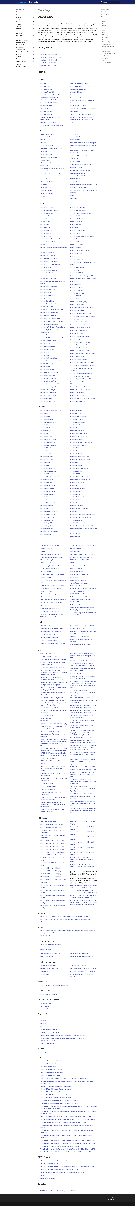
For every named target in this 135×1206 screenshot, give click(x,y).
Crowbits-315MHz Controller (49, 531)
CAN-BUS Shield (75, 134)
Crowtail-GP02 (74, 270)
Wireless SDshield (46, 190)
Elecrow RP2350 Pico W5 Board (50, 1032)
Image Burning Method (47, 1043)
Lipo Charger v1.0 (45, 971)
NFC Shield (43, 184)
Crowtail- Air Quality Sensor (48, 279)
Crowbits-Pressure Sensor (48, 491)
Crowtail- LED (44, 224)
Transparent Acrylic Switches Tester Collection (54, 985)
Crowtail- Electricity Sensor (78, 330)
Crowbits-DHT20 (75, 537)
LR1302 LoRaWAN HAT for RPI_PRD (51, 1072)
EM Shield (43, 196)
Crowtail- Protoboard (46, 295)
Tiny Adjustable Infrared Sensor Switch (82, 566)
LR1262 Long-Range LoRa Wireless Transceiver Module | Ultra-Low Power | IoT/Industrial (67, 1116)
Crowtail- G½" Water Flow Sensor (80, 345)
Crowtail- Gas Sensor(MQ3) (78, 302)
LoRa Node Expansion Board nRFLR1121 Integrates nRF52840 (59, 1100)
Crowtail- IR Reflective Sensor (49, 358)
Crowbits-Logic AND (46, 520)
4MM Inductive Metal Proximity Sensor (52, 574)
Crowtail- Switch (75, 216)
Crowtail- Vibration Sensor (78, 210)
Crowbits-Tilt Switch (46, 459)
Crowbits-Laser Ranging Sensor (80, 480)
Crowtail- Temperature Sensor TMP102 (82, 365)
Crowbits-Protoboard (46, 508)
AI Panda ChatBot (45, 1175)
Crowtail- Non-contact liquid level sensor (82, 353)
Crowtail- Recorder (76, 222)
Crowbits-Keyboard (76, 451)
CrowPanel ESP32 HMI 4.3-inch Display (52, 849)
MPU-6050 (43, 605)
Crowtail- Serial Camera (77, 356)
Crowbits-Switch (45, 465)
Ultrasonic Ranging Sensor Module (50, 560)
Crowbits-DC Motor (46, 428)
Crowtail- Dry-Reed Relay (48, 273)
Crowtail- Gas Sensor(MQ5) (48, 381)
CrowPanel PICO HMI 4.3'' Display (50, 877)
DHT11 (72, 563)
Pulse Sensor (74, 577)
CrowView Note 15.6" (46, 936)
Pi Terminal (43, 882)
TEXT (72, 122)
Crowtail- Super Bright (47, 301)
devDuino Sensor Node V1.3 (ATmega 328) (83, 971)
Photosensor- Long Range (48, 597)
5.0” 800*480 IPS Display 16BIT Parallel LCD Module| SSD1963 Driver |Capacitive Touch (82, 762)
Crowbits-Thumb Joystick (78, 445)
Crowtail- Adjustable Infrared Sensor (51, 384)
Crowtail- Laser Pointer (77, 310)
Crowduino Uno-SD (46, 86)
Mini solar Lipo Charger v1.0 (48, 163)
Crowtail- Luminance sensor (78, 359)
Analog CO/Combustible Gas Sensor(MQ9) (83, 545)
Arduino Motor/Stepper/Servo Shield (81, 164)
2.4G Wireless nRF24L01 (47, 634)
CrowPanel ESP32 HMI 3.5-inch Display (52, 846)
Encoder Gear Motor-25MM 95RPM (81, 557)
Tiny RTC (43, 551)
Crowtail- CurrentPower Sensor (79, 250)
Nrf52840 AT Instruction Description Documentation (56, 1086)
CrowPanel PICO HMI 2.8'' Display (50, 871)
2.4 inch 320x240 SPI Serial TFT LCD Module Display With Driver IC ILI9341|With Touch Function (83, 693)
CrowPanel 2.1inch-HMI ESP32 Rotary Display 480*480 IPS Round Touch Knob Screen (82, 867)
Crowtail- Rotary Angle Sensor (49, 372)
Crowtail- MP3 (74, 227)
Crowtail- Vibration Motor (48, 341)
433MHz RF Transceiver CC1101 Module (52, 643)
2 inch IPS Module (75, 673)
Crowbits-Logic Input (46, 529)
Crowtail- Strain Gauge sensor (49, 324)
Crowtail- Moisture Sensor (48, 346)
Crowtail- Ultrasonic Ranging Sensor (81, 313)
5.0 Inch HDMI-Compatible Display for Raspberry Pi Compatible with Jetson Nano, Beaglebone (53, 710)
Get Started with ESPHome (48, 66)
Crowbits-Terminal (45, 500)
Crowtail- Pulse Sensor (47, 276)
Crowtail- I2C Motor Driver (48, 289)
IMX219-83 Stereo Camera (78, 187)
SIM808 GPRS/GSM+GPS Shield (80, 170)
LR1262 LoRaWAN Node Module (50, 1075)
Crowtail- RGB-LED (76, 296)
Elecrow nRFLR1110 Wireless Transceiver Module (55, 1089)
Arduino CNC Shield (76, 92)
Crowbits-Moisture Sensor (78, 534)
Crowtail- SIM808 (45, 267)
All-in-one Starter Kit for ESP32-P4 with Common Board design (59, 1169)
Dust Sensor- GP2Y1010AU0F (79, 574)
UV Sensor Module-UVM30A (78, 597)
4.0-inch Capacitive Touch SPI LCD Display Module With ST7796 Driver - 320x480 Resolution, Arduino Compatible (83, 747)
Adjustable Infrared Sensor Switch (50, 554)
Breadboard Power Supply (48, 966)
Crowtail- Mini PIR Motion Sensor (50, 318)
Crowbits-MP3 (44, 433)
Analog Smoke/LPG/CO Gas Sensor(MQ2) (83, 588)
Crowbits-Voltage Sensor (78, 454)
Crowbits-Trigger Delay (47, 517)
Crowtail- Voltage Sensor (77, 333)
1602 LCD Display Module (48, 786)
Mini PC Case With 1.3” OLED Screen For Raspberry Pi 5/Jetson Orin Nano (62, 1035)
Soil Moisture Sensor (76, 605)
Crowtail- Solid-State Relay (48, 286)
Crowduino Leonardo (46, 111)
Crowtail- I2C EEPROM (77, 219)
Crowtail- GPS (44, 245)
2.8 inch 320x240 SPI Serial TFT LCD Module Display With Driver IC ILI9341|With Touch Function (83, 700)
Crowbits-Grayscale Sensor (78, 436)
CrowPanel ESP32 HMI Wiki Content (51, 827)
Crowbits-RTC (74, 485)
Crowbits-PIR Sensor (46, 456)
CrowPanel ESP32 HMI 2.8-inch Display (52, 843)
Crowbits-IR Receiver (76, 419)
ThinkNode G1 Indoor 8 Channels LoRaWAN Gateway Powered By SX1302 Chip (64, 1122)
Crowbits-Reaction (46, 451)
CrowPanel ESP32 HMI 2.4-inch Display (52, 840)
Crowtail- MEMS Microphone (49, 312)
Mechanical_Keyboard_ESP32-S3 (50, 945)
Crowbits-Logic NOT (46, 526)
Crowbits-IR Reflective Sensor (49, 474)
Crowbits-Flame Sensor (47, 468)
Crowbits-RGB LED (76, 410)
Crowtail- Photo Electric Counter (80, 328)
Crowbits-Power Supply (47, 514)
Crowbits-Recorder (46, 436)
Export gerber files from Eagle (79, 953)
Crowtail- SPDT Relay (46, 298)
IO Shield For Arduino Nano (78, 89)
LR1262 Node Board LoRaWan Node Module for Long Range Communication (63, 1078)
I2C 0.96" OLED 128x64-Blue (49, 656)
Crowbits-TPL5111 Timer (48, 439)
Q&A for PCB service (46, 956)
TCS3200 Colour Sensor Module (50, 617)
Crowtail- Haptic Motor (47, 307)
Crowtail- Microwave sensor (48, 270)
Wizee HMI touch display (48, 822)
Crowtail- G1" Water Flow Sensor (80, 351)
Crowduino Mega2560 (47, 92)
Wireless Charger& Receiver (48, 640)
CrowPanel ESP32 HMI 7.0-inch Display (52, 855)
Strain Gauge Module (46, 571)
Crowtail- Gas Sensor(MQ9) (48, 390)
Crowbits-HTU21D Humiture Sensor (81, 477)
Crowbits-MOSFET (46, 431)
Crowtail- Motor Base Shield (78, 387)
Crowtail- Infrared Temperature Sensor (52, 239)
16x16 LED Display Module (48, 789)
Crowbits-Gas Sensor (76, 425)
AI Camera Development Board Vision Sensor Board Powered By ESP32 (62, 1172)
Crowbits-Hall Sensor (46, 480)
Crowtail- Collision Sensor (48, 395)
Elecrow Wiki (20, 9)
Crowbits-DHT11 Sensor (77, 422)
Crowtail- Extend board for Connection (81, 325)
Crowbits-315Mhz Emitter (48, 503)
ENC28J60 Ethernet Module (78, 594)
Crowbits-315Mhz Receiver (78, 416)
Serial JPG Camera (76, 568)
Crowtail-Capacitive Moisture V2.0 (80, 379)
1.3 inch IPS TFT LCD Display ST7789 (51, 698)
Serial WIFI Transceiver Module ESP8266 (82, 626)
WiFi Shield (43, 140)
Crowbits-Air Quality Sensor (78, 433)
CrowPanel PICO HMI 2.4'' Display (50, 868)
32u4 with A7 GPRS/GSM (48, 100)
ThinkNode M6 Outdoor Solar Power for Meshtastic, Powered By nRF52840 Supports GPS (67, 1149)
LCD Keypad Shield (76, 161)
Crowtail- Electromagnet (77, 207)
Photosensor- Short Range (48, 594)
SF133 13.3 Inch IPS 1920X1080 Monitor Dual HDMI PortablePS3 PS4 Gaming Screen (52, 768)
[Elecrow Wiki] (21, 2)
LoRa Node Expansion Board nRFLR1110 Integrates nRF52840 (59, 1103)
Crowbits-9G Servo (76, 520)
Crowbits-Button (45, 462)
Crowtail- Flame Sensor (47, 369)
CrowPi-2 (43, 1021)
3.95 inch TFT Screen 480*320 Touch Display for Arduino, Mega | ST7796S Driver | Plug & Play (83, 782)
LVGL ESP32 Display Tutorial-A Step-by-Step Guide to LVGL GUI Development (61, 1191)
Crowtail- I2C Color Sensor (48, 392)
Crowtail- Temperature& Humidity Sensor (52, 361)
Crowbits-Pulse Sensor (77, 431)
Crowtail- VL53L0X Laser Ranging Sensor (52, 327)
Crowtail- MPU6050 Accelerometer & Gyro (53, 338)
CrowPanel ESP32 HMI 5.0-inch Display (52, 852)
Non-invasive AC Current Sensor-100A (51, 614)
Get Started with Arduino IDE (49, 54)
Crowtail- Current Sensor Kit (78, 322)
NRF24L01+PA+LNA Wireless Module (51, 629)
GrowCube (43, 1052)
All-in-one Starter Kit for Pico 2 (49, 1164)
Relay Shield (44, 151)
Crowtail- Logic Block (76, 245)
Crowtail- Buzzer (45, 227)
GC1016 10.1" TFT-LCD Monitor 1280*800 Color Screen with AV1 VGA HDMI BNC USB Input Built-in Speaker (83, 668)
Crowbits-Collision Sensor (48, 471)
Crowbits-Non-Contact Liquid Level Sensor (83, 526)
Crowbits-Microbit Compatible (79, 508)
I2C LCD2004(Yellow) (46, 715)
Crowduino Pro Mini (76, 98)
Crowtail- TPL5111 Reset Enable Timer (52, 310)
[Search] (110, 2)
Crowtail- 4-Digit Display (77, 319)
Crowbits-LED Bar (75, 413)
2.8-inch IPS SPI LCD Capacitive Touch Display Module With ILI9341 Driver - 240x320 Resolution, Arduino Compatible (82, 733)
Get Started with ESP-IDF (48, 63)
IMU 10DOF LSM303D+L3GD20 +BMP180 (83, 554)
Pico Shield (73, 198)
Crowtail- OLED (75, 299)
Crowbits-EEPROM (76, 494)
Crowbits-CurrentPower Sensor (79, 456)
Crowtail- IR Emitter (76, 287)
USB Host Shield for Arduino (48, 157)
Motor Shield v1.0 (45, 187)
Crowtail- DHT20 (75, 256)
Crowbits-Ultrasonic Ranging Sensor (81, 442)
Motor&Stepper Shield (47, 193)
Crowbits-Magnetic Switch (48, 445)
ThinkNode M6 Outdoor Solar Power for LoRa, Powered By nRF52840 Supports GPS (65, 1152)
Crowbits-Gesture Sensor (78, 488)
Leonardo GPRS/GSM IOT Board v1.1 (51, 125)
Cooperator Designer (46, 1003)
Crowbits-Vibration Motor (48, 422)
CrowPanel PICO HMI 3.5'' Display (50, 874)
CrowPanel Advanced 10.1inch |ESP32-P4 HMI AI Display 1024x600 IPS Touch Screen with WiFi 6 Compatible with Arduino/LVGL (83, 903)
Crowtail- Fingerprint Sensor (48, 378)
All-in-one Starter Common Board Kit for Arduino (54, 1161)
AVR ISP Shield (75, 182)
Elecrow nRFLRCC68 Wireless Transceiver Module (55, 1098)
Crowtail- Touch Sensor (47, 230)
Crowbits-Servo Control (47, 494)
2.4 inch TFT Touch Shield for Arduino (81, 114)
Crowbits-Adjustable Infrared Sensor (81, 517)
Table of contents (106, 9)
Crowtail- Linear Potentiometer (49, 210)
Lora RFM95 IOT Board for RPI (79, 637)
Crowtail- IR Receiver (76, 290)
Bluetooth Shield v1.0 (46, 182)
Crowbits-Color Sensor (77, 482)
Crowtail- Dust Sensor (47, 253)
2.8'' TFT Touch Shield (46, 146)
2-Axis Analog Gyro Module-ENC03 (51, 568)
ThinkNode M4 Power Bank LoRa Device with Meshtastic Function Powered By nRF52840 (67, 1140)
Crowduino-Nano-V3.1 (47, 114)
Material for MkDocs (27, 1204)
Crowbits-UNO (74, 511)
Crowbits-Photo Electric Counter (50, 477)
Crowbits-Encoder (75, 428)
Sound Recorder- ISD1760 (78, 580)
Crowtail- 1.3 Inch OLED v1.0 (78, 247)
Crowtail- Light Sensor (47, 349)
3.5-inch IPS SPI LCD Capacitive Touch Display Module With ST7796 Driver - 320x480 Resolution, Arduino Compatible (82, 740)
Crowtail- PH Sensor (76, 239)
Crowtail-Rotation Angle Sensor (49, 304)
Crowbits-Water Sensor (47, 448)
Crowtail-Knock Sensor (77, 267)
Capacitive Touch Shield (77, 176)
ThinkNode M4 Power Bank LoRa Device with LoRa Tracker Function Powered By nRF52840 (68, 1143)
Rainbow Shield (45, 179)
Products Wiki (44, 1009)
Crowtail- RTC (74, 281)
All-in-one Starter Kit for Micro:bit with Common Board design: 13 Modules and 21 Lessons (67, 1166)
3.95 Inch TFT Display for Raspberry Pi (52, 667)
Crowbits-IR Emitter (46, 534)
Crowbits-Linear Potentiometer (49, 497)
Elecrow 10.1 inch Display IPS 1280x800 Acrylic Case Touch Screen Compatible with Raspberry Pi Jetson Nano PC (53, 703)
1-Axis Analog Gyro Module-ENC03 (51, 566)
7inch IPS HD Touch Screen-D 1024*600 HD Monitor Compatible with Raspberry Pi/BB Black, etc (83, 811)
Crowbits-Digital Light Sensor (79, 468)
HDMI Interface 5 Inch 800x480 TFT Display (53, 724)
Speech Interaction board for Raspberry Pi (83, 143)
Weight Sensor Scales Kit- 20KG (50, 611)
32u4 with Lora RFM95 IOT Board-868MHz (83, 108)
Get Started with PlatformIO (48, 60)
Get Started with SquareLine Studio (50, 57)
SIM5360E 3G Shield (76, 140)
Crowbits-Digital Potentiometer (79, 448)
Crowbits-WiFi (74, 500)
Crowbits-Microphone (47, 482)
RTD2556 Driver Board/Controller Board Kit (83, 968)
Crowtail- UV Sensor (46, 216)
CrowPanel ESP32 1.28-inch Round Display (53, 879)
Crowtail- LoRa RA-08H (77, 395)
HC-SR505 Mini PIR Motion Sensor (51, 588)
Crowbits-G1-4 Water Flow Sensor (80, 523)
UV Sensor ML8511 (76, 548)
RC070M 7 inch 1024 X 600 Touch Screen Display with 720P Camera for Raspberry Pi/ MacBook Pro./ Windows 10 (53, 672)
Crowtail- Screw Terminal (77, 230)
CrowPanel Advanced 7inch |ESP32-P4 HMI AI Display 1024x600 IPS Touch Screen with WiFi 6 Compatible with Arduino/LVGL (83, 888)
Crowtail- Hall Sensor (46, 352)
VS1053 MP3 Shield (76, 179)
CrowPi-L (43, 1023)
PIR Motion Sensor (46, 548)
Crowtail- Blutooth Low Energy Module (81, 276)
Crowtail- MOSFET (46, 367)
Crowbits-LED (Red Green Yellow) (50, 410)
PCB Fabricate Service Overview (50, 953)
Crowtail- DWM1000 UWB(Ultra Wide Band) (83, 398)
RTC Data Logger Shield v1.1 (78, 173)
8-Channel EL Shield (76, 167)
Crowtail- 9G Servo (46, 398)
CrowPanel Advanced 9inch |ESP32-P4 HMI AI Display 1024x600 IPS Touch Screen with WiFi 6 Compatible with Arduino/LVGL (83, 895)
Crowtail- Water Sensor (77, 304)
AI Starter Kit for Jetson (47, 1178)
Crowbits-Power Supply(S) (48, 511)
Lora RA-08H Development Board (50, 1061)
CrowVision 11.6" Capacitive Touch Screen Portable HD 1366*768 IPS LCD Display (65, 917)
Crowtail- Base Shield (46, 207)
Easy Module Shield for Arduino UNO (81, 86)
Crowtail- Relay (45, 343)
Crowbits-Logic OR (46, 523)
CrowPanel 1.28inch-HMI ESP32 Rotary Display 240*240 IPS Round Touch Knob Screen (82, 859)
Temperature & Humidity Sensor (50, 545)
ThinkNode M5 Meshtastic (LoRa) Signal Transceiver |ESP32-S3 (59, 1146)
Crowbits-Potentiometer (47, 485)
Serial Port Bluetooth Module (49, 637)
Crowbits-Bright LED (46, 419)
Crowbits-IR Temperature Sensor (80, 459)
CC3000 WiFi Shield (46, 154)
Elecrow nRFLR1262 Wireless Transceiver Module (55, 1095)
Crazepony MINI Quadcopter (49, 994)
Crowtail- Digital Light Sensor (49, 242)
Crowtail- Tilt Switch (46, 233)
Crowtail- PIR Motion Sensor (49, 261)
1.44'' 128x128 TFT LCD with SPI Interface (53, 659)
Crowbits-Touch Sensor (47, 454)
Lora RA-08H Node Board (48, 1064)
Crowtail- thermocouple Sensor (79, 336)
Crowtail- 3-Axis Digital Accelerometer (82, 307)
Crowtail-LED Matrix (76, 253)
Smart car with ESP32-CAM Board (50, 631)
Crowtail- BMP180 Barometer (79, 273)
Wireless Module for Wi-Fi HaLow (80, 645)
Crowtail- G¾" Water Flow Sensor (80, 348)
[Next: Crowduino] (112, 1198)
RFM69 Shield (74, 111)
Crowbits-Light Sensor (47, 488)
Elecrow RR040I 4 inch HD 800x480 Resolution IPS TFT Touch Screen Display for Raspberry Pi (53, 804)
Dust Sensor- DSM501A (77, 571)
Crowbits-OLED (75, 491)
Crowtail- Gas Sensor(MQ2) (48, 255)
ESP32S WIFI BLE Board (77, 629)
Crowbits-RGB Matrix (76, 474)
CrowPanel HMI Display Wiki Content (51, 824)
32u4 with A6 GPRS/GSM (48, 122)
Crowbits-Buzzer (45, 413)
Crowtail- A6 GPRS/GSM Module (80, 390)
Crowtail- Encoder (45, 355)
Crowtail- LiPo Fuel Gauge (48, 315)
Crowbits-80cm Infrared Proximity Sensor (82, 514)
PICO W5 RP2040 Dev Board (49, 1029)
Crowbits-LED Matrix (76, 471)
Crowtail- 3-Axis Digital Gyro (49, 387)
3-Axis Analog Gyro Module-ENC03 (51, 608)
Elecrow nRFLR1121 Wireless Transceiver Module (55, 1092)
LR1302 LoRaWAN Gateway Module (51, 1069)
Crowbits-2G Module (76, 505)
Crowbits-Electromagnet (47, 425)
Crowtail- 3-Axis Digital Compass (50, 264)
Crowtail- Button (45, 222)
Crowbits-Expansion (46, 505)
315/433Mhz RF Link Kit (47, 626)
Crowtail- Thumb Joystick (48, 219)
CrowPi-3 (43, 1026)
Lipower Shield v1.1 (46, 160)
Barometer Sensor (75, 551)
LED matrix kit (44, 974)
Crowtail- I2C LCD (45, 236)
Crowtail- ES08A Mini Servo (48, 258)
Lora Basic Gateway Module (48, 1066)
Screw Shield (44, 108)
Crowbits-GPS (74, 503)
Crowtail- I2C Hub (75, 233)
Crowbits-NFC (74, 462)
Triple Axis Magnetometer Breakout (51, 557)
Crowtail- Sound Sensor (47, 213)
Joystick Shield (75, 137)
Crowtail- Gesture (75, 339)
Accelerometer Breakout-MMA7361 (51, 602)
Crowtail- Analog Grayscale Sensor (80, 213)
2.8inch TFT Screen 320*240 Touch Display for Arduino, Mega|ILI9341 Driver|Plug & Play (83, 774)
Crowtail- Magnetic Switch (48, 401)
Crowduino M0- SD (46, 89)
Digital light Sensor (46, 591)
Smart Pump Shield (46, 106)
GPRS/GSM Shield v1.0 (47, 134)
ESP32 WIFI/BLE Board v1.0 (78, 106)
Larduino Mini (74, 95)
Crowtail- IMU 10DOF (76, 259)
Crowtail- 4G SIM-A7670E (78, 401)
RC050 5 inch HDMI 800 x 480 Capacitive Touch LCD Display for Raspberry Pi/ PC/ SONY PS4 (52, 734)
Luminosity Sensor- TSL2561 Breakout (52, 585)
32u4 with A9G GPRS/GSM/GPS (50, 103)
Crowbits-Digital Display (77, 497)
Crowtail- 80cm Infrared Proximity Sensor (82, 316)
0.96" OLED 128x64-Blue (47, 653)
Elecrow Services (44, 950)
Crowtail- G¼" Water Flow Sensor (80, 342)
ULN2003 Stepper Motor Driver (49, 968)
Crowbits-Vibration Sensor (48, 442)
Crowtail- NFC (74, 242)
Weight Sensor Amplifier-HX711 (80, 560)
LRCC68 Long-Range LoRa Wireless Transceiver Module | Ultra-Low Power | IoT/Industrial (67, 1119)
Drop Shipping (44, 1006)
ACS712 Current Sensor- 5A (48, 563)
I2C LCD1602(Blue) (46, 718)
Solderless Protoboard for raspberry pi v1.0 (83, 184)
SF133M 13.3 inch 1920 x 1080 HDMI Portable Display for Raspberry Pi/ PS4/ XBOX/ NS (82, 656)
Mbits (72, 195)
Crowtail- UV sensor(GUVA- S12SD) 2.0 (82, 236)
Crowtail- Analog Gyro (46, 364)
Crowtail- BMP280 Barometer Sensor (51, 321)
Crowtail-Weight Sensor (47, 335)
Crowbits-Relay (45, 416)
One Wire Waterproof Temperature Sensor (53, 600)
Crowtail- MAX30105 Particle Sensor (81, 373)
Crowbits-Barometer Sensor (78, 465)
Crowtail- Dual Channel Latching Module (82, 362)
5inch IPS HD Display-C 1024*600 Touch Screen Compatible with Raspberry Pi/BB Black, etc (82, 796)
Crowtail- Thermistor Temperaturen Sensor (83, 279)
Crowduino (43, 83)
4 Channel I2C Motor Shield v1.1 (80, 156)
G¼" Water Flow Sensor (77, 591)
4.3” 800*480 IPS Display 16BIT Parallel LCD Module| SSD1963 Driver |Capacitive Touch (82, 755)
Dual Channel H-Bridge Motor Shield (51, 148)
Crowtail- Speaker (75, 224)
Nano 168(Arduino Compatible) (79, 83)
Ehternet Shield (45, 137)
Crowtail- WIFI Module (77, 392)
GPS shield (43, 143)
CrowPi (42, 1018)
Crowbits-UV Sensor (76, 439)
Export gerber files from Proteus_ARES (82, 956)
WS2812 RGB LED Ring (47, 721)
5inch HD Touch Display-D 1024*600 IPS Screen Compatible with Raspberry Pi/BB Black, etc (82, 803)
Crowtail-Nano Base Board (48, 375)
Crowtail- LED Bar (45, 292)
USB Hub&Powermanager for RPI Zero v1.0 (53, 166)
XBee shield (74, 159)
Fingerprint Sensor (46, 577)
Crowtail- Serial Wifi (76, 284)
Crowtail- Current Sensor (77, 293)
